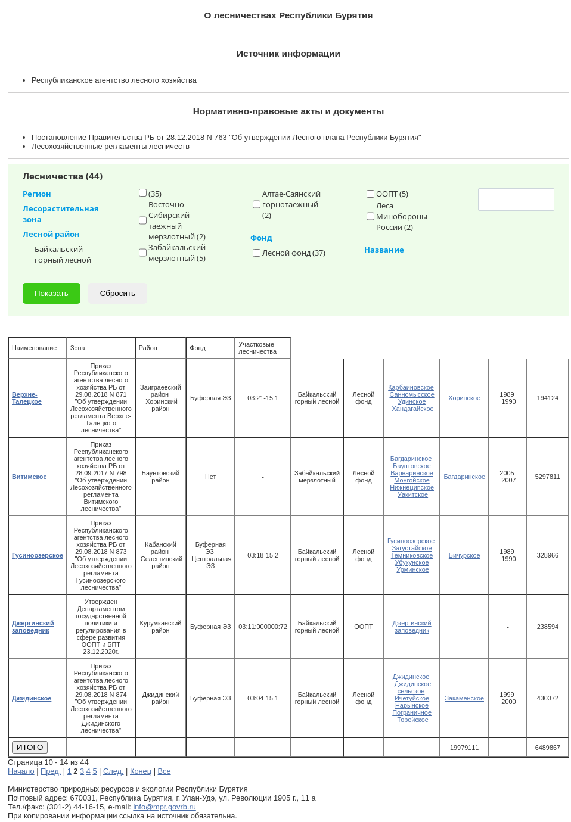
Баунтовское (411, 465)
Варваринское (411, 473)
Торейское (412, 719)
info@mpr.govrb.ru (164, 806)
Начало (21, 771)
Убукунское (412, 562)
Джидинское (411, 676)
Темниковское (412, 555)
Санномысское (411, 394)
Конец (140, 771)
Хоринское (464, 397)
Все (164, 771)
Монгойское (412, 480)
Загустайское (412, 548)
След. (113, 771)
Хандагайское (413, 408)
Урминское (412, 569)
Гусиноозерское (411, 540)
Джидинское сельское (413, 687)
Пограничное (412, 712)
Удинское (412, 401)
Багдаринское (411, 458)
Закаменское (464, 698)
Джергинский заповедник (412, 626)
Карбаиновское (411, 387)
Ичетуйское (412, 698)
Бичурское (464, 555)
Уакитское (413, 494)
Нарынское (412, 705)
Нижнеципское (412, 487)
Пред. (51, 771)
